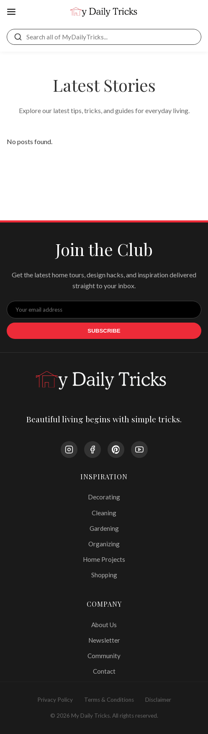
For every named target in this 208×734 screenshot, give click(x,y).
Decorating (104, 497)
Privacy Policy (55, 699)
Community (104, 655)
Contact (104, 671)
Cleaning (104, 513)
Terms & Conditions (109, 699)
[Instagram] (69, 449)
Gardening (104, 528)
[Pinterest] (116, 449)
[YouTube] (139, 449)
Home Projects (104, 559)
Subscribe (104, 331)
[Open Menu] (11, 12)
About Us (104, 624)
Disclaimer (158, 699)
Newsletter (104, 640)
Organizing (104, 544)
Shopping (104, 575)
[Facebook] (92, 449)
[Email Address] (104, 309)
